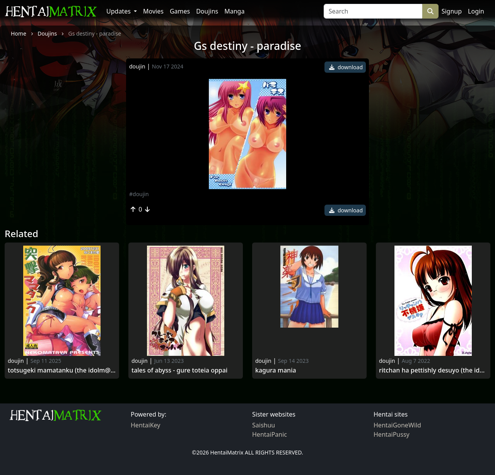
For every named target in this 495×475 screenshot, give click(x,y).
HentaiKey (145, 425)
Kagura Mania (275, 370)
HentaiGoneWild (397, 425)
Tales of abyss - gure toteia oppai (179, 370)
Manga (234, 11)
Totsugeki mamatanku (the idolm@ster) (62, 370)
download (346, 67)
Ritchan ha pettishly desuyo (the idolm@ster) (433, 370)
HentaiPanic (269, 434)
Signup (452, 11)
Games (180, 11)
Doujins (207, 11)
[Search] (373, 11)
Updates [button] (119, 11)
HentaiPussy (392, 434)
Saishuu (263, 425)
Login (476, 11)
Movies (153, 11)
